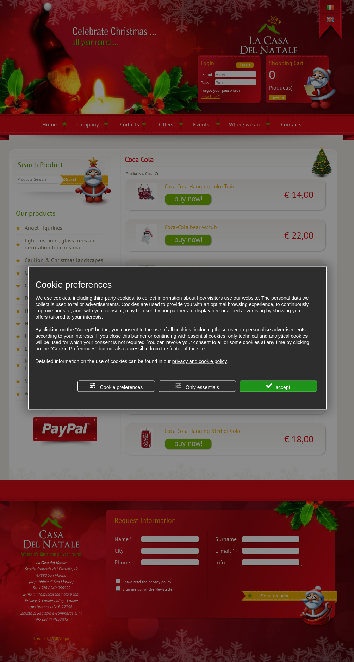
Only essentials (197, 386)
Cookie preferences (116, 386)
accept (278, 386)
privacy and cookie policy (199, 361)
